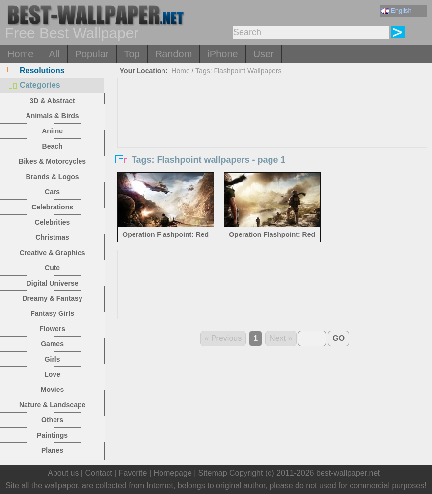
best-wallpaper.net (348, 473)
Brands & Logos (52, 177)
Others (52, 420)
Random (173, 54)
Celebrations (52, 207)
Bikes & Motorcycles (52, 161)
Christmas (52, 237)
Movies (52, 389)
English (396, 10)
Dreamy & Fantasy (52, 298)
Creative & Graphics (52, 253)
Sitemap (212, 473)
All (54, 54)
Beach (52, 146)
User (263, 54)
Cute (52, 268)
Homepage (173, 473)
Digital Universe (53, 283)
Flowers (52, 329)
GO (338, 338)
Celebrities (52, 222)
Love (52, 374)
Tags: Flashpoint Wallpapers (238, 71)
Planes (52, 450)
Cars (52, 192)
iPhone (222, 54)
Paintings (52, 435)
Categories (33, 85)
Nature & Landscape (52, 405)
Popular (92, 54)
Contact (98, 473)
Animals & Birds (52, 116)
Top (132, 54)
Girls (52, 359)
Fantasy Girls (52, 313)
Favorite (133, 473)
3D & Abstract (52, 100)
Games (52, 344)
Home (20, 54)
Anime (52, 131)
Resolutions (36, 70)
